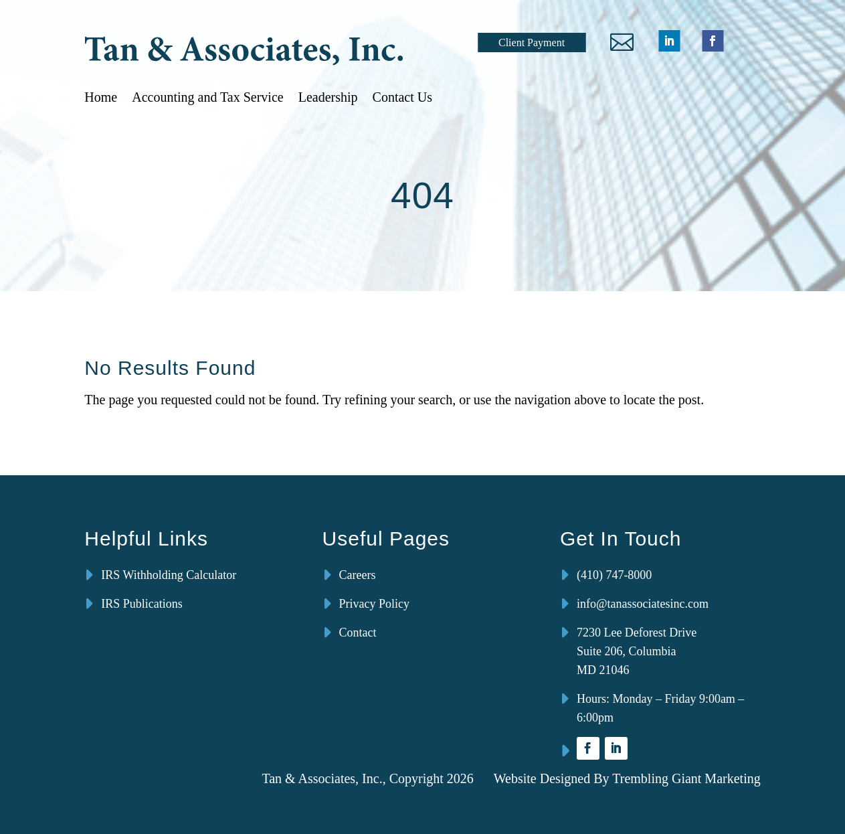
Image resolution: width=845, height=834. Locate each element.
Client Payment (531, 42)
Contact (358, 632)
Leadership (328, 97)
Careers (357, 575)
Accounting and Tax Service (208, 97)
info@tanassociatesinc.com (643, 603)
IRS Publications (142, 603)
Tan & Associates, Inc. (322, 778)
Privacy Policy (374, 603)
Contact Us (402, 97)
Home (100, 97)
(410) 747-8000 (614, 575)
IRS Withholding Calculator (168, 575)
